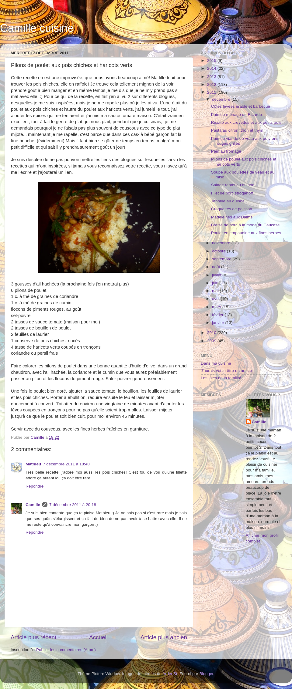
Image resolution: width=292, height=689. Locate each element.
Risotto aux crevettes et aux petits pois (246, 122)
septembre (222, 259)
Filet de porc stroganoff (232, 193)
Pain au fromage (226, 151)
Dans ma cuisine (216, 363)
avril (216, 298)
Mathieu (33, 464)
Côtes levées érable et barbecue (240, 106)
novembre (221, 243)
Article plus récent (33, 637)
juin (216, 283)
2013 (212, 76)
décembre (221, 99)
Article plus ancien (164, 637)
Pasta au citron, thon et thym (237, 130)
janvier (218, 322)
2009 (212, 341)
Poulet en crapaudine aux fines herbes (246, 233)
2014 (212, 68)
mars (217, 307)
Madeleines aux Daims (232, 217)
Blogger (207, 673)
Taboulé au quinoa (228, 201)
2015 (212, 60)
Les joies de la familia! (221, 378)
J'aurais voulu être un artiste (226, 370)
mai (216, 291)
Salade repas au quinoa (233, 185)
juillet (217, 275)
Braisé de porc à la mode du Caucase (245, 225)
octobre (219, 251)
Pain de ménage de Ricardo (236, 114)
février (218, 314)
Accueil (98, 637)
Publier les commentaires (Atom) (66, 649)
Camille (33, 504)
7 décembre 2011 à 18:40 (66, 464)
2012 (212, 84)
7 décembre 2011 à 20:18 (72, 504)
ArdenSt (169, 673)
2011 (212, 92)
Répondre (34, 486)
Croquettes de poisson (231, 209)
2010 (212, 332)
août (216, 267)
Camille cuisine (37, 28)
